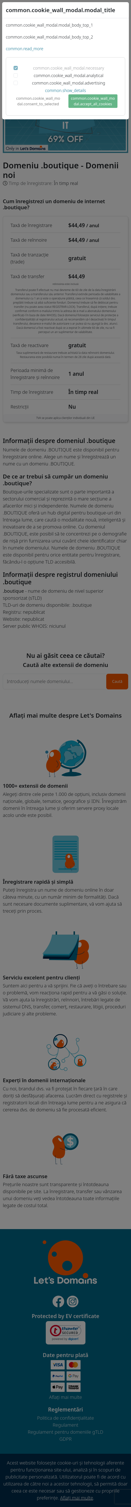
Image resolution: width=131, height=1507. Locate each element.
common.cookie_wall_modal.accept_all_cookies (93, 101)
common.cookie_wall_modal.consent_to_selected (38, 101)
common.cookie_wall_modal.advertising (68, 83)
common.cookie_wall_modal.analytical (68, 75)
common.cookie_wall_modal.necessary (68, 68)
